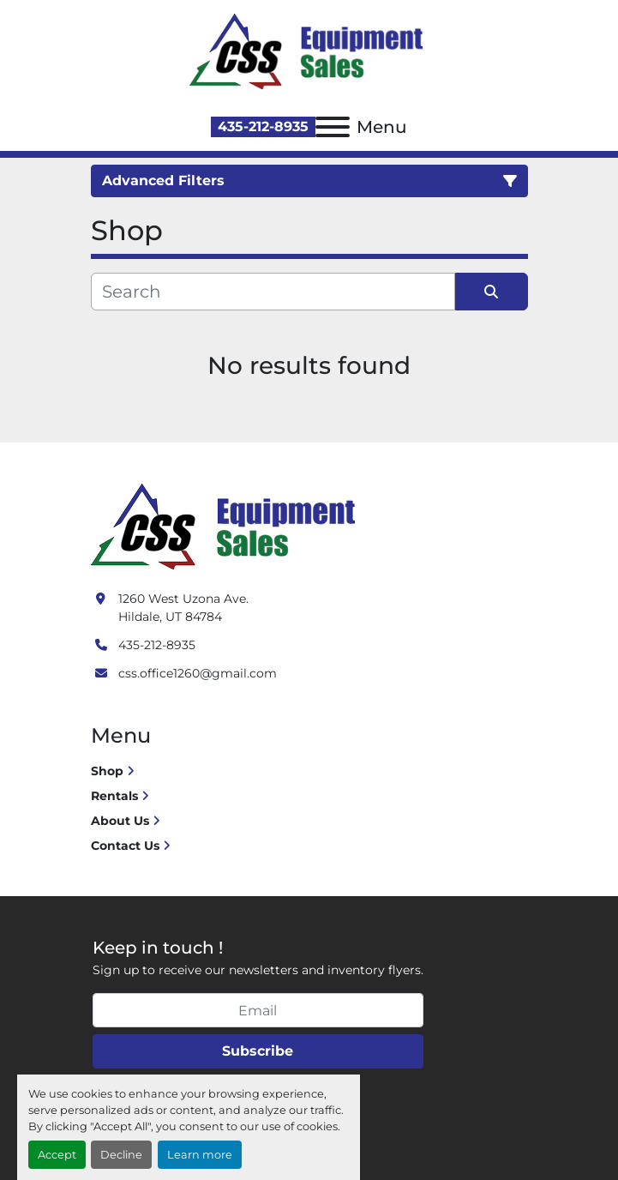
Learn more (199, 1154)
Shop (107, 771)
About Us (120, 820)
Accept (57, 1154)
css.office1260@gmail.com (197, 673)
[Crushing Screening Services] (226, 525)
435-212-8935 (263, 126)
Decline (121, 1154)
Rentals (114, 796)
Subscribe (257, 1051)
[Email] (258, 1010)
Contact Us (125, 845)
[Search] (273, 291)
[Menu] (332, 127)
